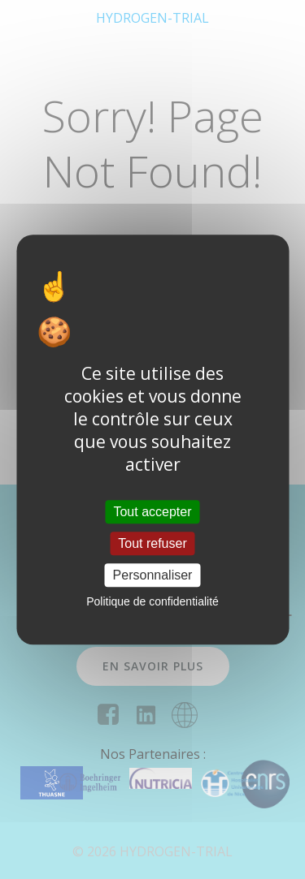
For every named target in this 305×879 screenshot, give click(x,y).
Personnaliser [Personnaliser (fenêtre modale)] (153, 575)
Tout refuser (152, 543)
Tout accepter (152, 512)
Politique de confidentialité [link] (152, 601)
